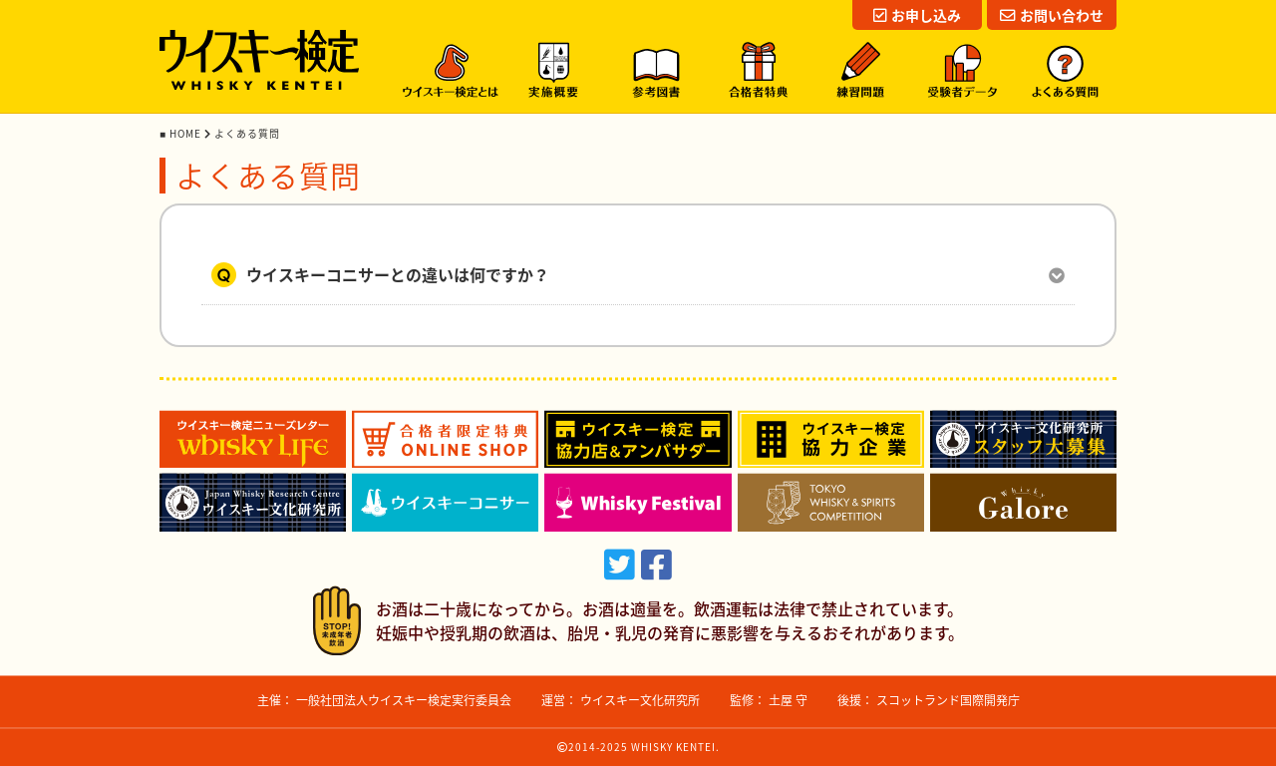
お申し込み (917, 15)
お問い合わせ (1052, 15)
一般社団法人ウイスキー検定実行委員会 (403, 700)
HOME (186, 133)
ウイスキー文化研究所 (640, 700)
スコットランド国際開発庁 (948, 700)
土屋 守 (788, 700)
